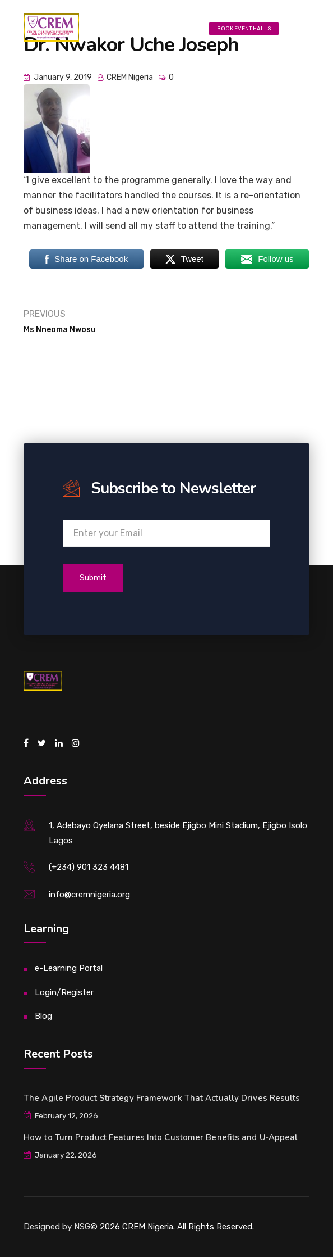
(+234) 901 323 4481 (88, 867)
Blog (43, 1016)
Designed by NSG (57, 1227)
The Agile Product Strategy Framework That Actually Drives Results (162, 1098)
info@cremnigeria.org (89, 895)
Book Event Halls (244, 28)
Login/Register (64, 992)
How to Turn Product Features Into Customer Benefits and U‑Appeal (161, 1137)
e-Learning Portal (69, 968)
